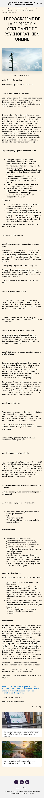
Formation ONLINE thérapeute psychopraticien (23, 9)
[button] (3, 3)
